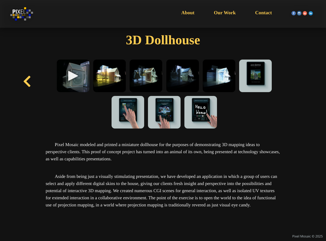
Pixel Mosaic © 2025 (307, 236)
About (188, 13)
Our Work (225, 13)
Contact (263, 13)
